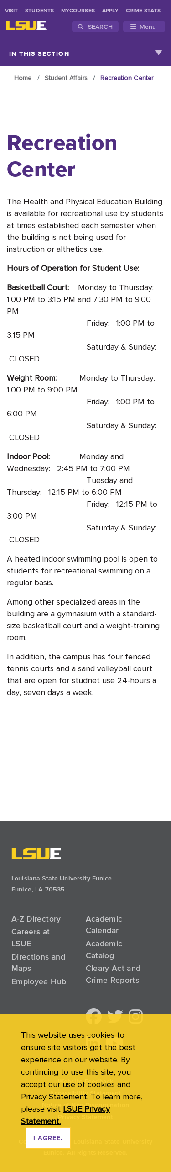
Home (23, 77)
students (39, 11)
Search (95, 26)
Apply (110, 11)
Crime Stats (143, 11)
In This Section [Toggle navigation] (85, 53)
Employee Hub (38, 981)
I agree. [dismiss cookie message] (48, 1138)
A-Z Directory (36, 918)
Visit (11, 11)
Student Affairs (66, 77)
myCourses (78, 11)
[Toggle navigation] (144, 26)
